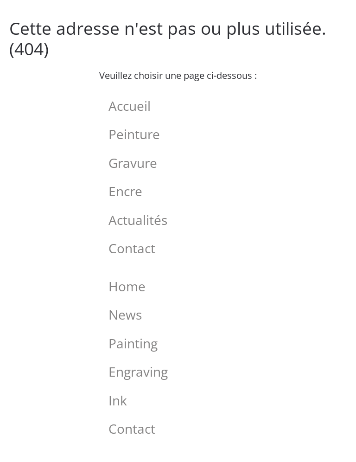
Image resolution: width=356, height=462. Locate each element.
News (125, 314)
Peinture (134, 134)
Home (127, 286)
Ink (117, 400)
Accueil (129, 106)
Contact (131, 248)
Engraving (138, 371)
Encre (125, 191)
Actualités (137, 220)
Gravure (132, 163)
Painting (133, 343)
